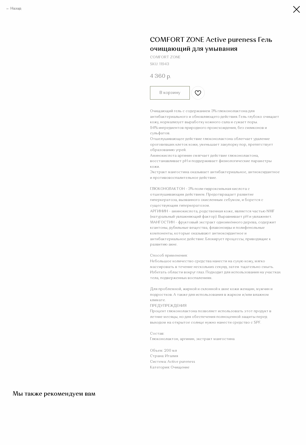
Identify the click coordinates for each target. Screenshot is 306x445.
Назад (15, 8)
